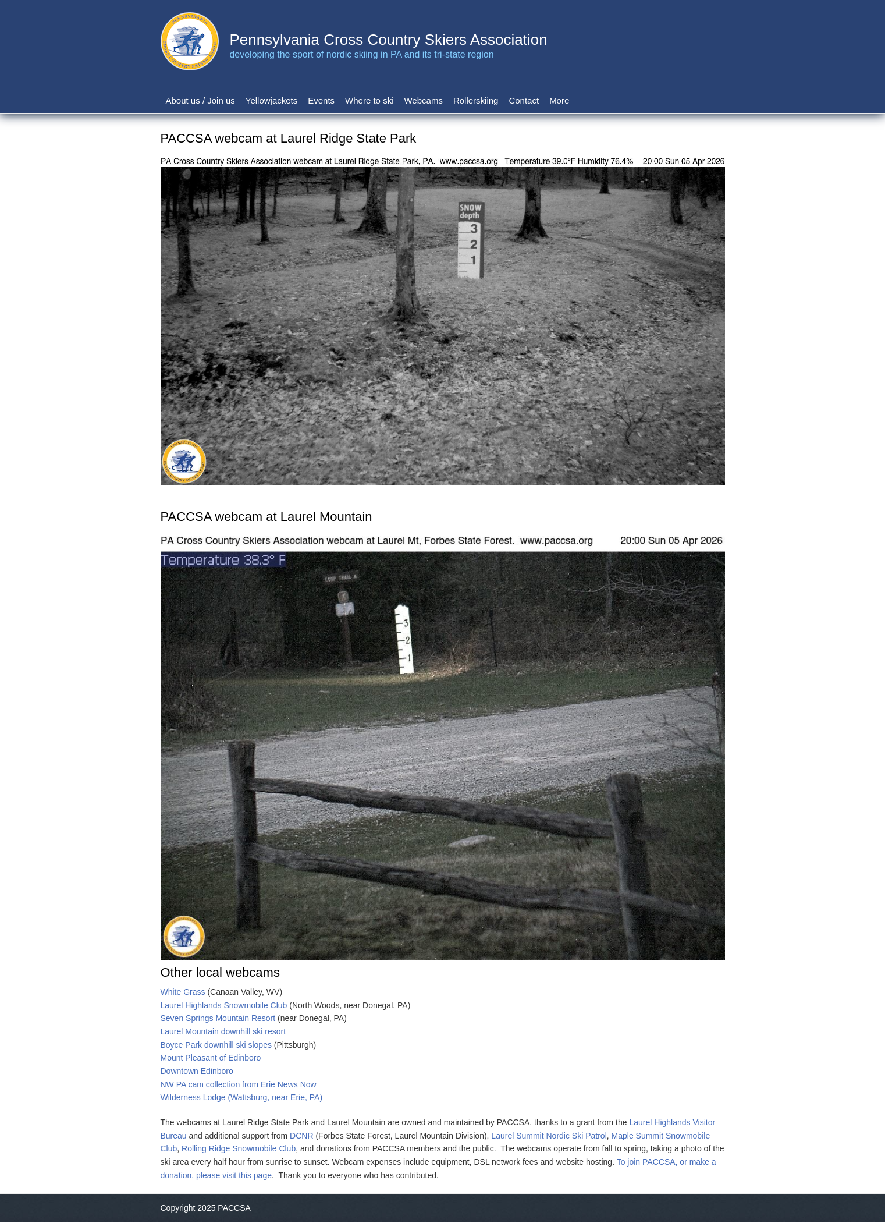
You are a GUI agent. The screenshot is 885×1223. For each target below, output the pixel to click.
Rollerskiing (476, 100)
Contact (524, 100)
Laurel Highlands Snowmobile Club (224, 1005)
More (559, 100)
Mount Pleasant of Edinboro (211, 1057)
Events (321, 100)
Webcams (423, 100)
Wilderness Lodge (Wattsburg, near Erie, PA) (242, 1097)
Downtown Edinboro (197, 1071)
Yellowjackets (272, 100)
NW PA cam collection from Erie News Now (239, 1084)
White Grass (183, 992)
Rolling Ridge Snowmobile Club (239, 1148)
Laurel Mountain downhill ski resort (223, 1031)
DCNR (301, 1135)
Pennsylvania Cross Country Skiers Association (388, 39)
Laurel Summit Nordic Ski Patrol (548, 1135)
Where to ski (369, 100)
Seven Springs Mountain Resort (218, 1018)
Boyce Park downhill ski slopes (216, 1045)
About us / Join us (200, 100)
